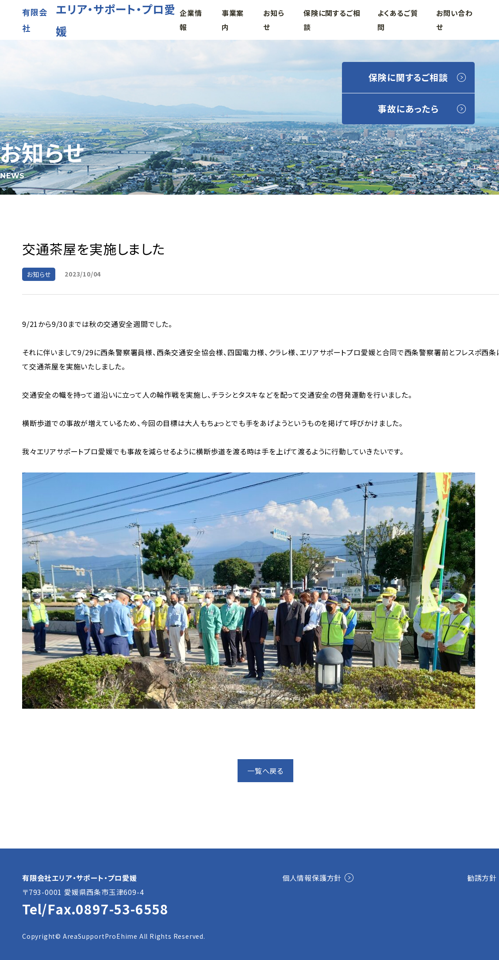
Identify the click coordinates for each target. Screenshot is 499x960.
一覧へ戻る (265, 770)
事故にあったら (408, 108)
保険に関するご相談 (408, 77)
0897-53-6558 (122, 908)
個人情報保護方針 (312, 877)
